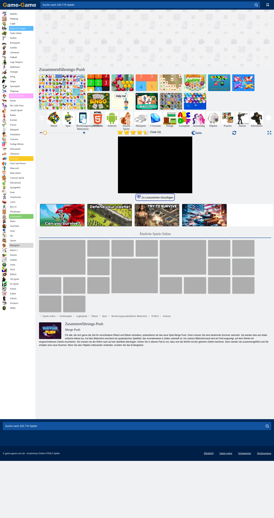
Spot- (104, 386)
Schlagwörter (244, 510)
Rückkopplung (264, 510)
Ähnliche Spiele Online (155, 304)
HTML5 (155, 386)
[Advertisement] (97, 38)
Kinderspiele (65, 386)
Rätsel (94, 386)
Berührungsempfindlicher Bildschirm (129, 386)
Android (166, 386)
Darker (197, 133)
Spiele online (49, 386)
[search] (256, 4)
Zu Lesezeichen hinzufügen (155, 267)
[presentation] (41, 118)
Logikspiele (81, 386)
